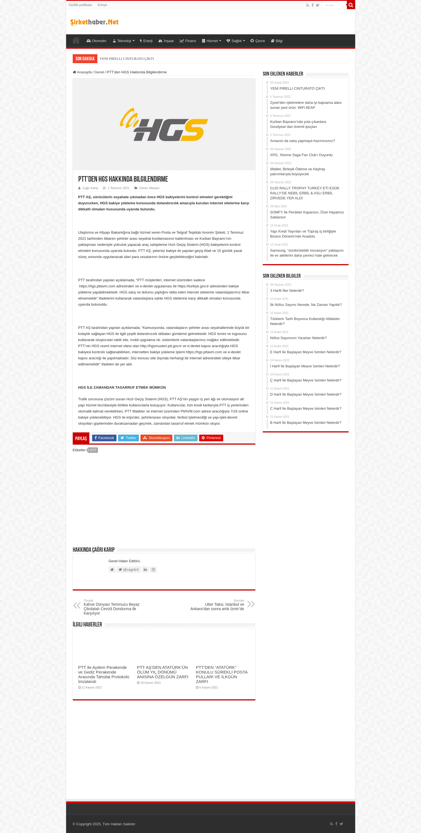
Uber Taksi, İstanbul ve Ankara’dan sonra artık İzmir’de (216, 605)
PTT (93, 450)
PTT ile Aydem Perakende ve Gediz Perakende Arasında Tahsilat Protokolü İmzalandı (103, 674)
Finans (188, 41)
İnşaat (165, 41)
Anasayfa (82, 72)
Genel (99, 72)
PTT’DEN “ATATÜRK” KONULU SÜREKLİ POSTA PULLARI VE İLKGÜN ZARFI (221, 674)
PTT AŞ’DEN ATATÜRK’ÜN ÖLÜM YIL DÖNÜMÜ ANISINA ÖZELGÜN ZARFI (162, 672)
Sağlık (234, 41)
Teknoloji (122, 41)
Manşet (154, 188)
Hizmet (210, 41)
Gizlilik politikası (80, 5)
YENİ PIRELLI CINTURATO (122, 58)
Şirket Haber (76, 40)
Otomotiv (96, 41)
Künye (102, 5)
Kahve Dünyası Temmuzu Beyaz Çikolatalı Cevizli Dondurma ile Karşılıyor (112, 607)
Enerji (146, 41)
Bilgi (277, 41)
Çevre (257, 41)
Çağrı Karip (90, 188)
